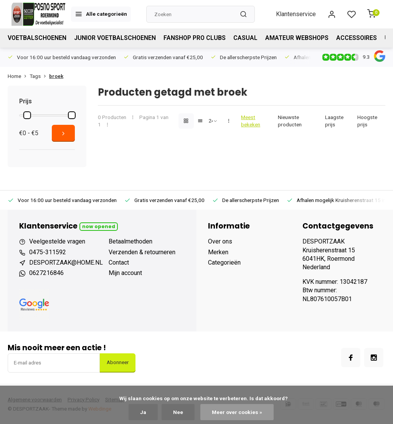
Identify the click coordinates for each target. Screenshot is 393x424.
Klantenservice (296, 14)
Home (19, 76)
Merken (218, 252)
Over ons (220, 241)
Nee (178, 412)
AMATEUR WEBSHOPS (297, 37)
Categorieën (224, 262)
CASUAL (245, 37)
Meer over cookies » (237, 412)
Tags (39, 76)
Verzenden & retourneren (142, 252)
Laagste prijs (334, 121)
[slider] (27, 115)
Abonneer (118, 362)
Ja (143, 412)
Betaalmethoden (130, 241)
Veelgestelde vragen (57, 241)
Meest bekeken (250, 121)
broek (56, 76)
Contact (119, 262)
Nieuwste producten (290, 121)
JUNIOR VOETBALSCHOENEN (115, 37)
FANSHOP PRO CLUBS (194, 37)
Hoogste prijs (367, 121)
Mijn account (125, 273)
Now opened (98, 226)
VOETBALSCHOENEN (37, 37)
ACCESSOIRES (356, 37)
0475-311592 (47, 252)
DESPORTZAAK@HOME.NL (66, 262)
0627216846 (46, 273)
